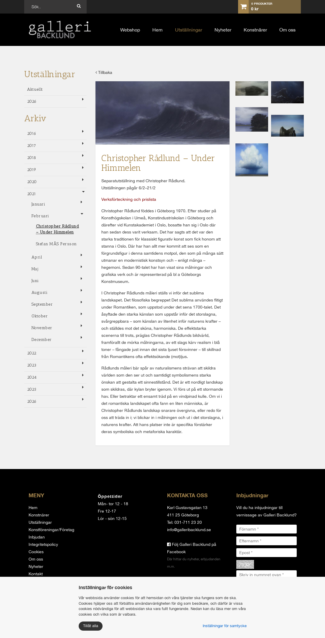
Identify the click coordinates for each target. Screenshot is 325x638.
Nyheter (223, 29)
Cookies (36, 551)
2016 (32, 133)
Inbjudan (37, 537)
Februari (40, 215)
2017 (31, 145)
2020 (32, 181)
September (42, 304)
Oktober (40, 316)
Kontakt (36, 573)
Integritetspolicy (43, 544)
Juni (35, 280)
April (37, 257)
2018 (31, 157)
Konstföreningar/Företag (51, 529)
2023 (32, 365)
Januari (38, 204)
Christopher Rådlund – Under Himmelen (57, 229)
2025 (32, 389)
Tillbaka (103, 72)
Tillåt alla (90, 626)
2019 (32, 169)
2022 (32, 353)
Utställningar (188, 29)
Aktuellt (35, 89)
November (42, 327)
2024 (32, 377)
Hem (157, 29)
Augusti (40, 292)
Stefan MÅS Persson (56, 243)
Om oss (287, 29)
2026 (32, 101)
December (42, 339)
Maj (35, 268)
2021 (31, 193)
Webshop (130, 29)
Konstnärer (255, 29)
